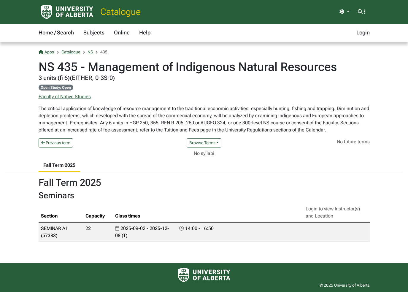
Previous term (55, 142)
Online (122, 32)
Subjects (93, 32)
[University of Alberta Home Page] (67, 12)
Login (363, 32)
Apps (46, 52)
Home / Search (56, 32)
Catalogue (120, 12)
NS (90, 52)
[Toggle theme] (344, 12)
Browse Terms (202, 142)
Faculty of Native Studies (65, 96)
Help (144, 32)
